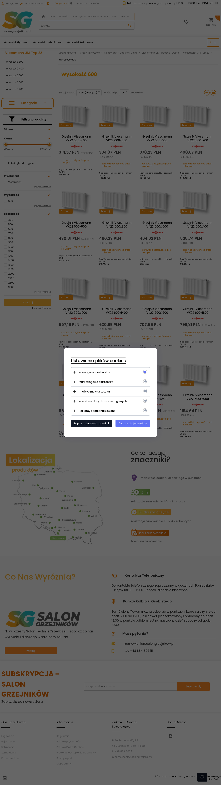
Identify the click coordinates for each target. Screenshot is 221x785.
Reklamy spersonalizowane (97, 411)
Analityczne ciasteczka (94, 392)
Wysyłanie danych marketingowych (103, 401)
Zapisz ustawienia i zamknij (91, 423)
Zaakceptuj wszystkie (132, 423)
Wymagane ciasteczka (94, 372)
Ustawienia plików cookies (98, 360)
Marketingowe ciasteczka (96, 382)
